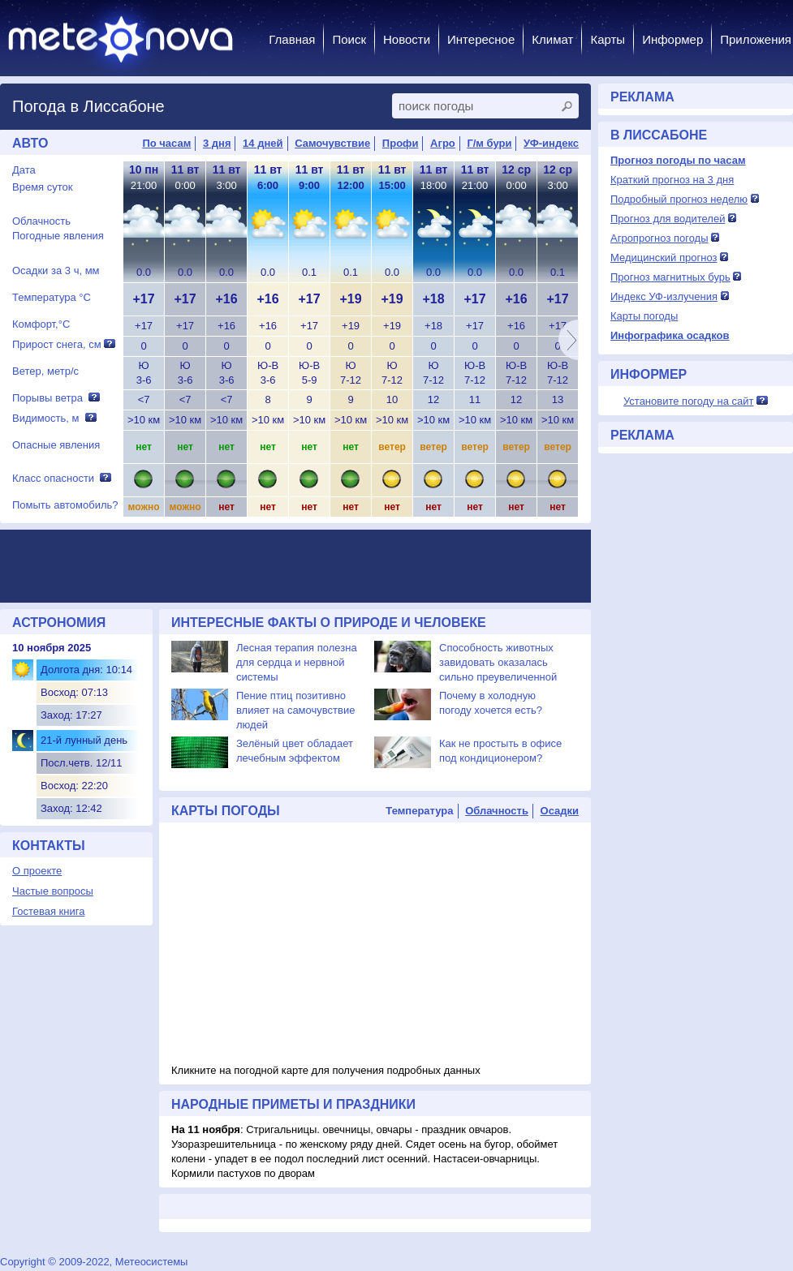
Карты (607, 39)
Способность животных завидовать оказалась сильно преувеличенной (498, 662)
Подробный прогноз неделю (679, 199)
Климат (552, 39)
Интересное (481, 39)
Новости (406, 39)
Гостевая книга (48, 911)
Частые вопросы (52, 891)
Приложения (755, 39)
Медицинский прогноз (663, 257)
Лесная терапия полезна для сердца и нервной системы (296, 662)
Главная (292, 39)
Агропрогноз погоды (659, 238)
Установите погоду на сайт (688, 401)
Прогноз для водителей (667, 219)
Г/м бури (489, 143)
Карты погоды (644, 316)
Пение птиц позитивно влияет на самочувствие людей (295, 710)
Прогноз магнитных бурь (670, 277)
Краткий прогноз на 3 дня (672, 180)
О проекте (37, 871)
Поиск (349, 39)
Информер (672, 39)
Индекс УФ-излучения (664, 296)
